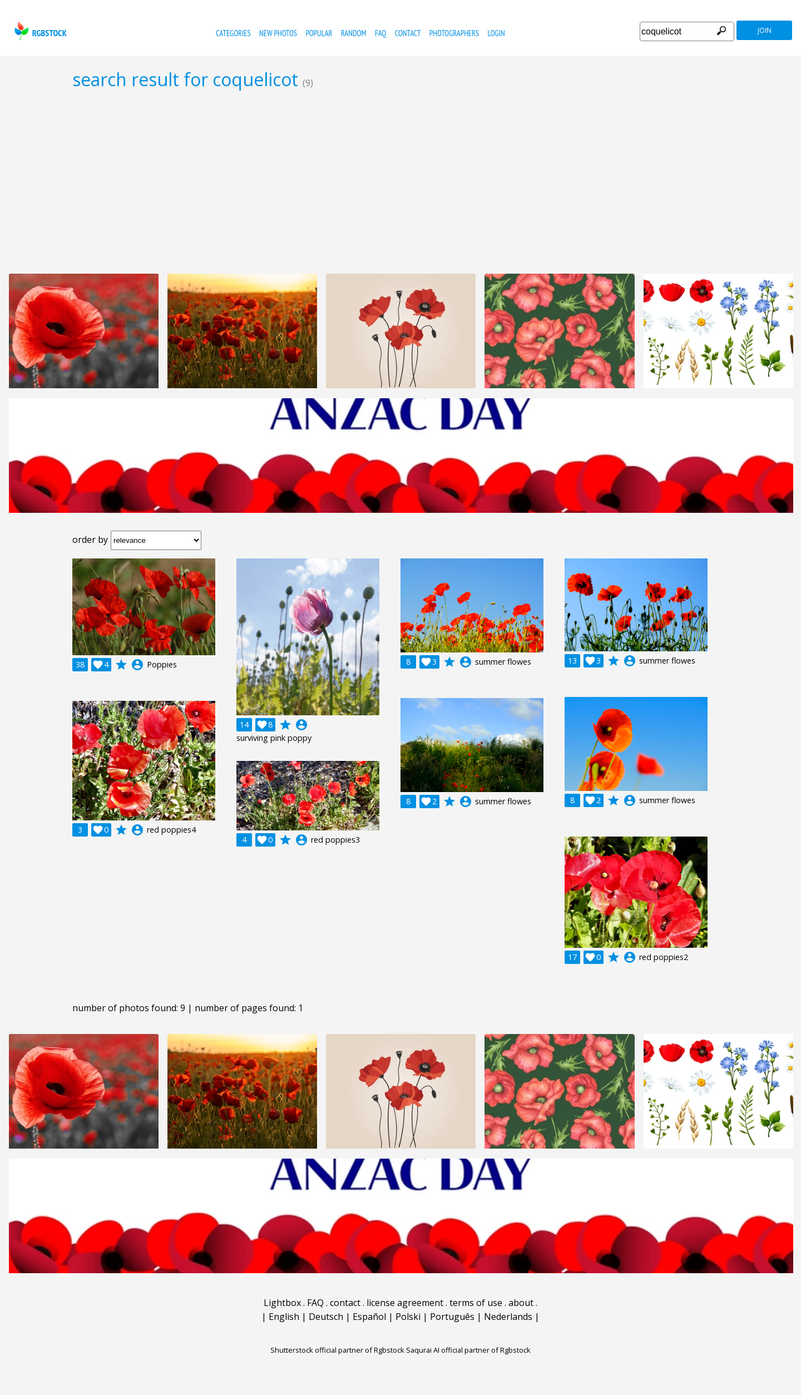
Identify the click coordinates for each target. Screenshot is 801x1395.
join (765, 30)
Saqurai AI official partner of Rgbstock (468, 1350)
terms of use (475, 1303)
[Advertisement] (400, 181)
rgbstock (39, 31)
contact (408, 33)
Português (452, 1316)
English (284, 1316)
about (520, 1303)
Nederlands (508, 1316)
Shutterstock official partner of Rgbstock (337, 1350)
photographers (454, 33)
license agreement (405, 1303)
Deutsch (326, 1316)
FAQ (380, 33)
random (354, 33)
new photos (278, 33)
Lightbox (282, 1303)
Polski (408, 1316)
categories (233, 33)
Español (369, 1316)
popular (318, 33)
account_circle (137, 664)
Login (496, 33)
